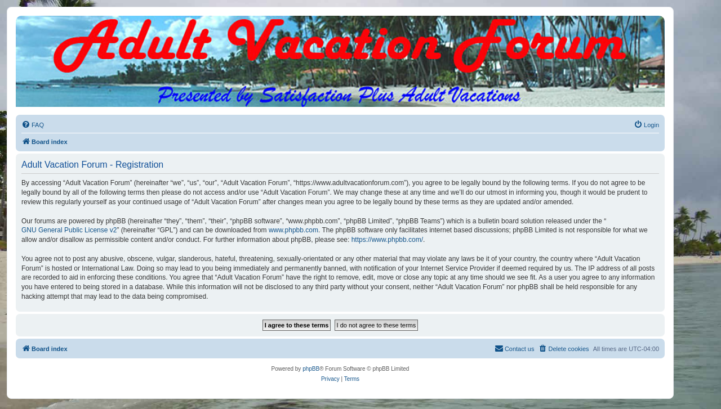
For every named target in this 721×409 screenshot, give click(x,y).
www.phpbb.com (293, 230)
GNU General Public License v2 (69, 230)
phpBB (310, 369)
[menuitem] (32, 125)
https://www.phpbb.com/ (387, 240)
